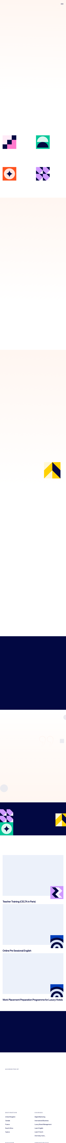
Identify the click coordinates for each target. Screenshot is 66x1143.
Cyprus (7, 1132)
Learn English (39, 1128)
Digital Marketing (40, 1117)
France (7, 1124)
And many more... (40, 1136)
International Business (42, 1120)
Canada (7, 1120)
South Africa (9, 1128)
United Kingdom (10, 1117)
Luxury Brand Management (43, 1124)
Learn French (39, 1132)
